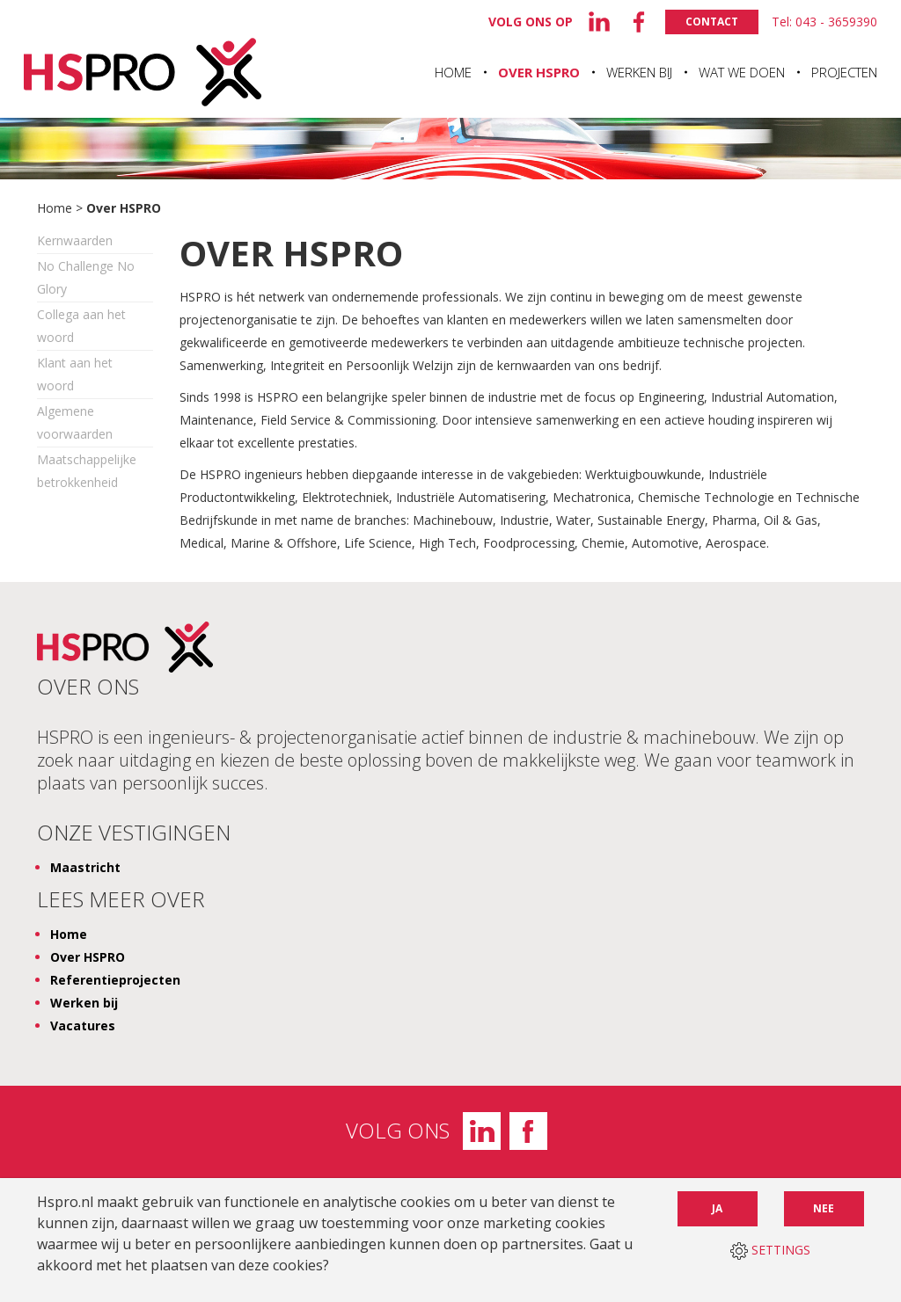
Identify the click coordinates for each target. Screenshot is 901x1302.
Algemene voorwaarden (75, 422)
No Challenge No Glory (86, 277)
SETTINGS (770, 1250)
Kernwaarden (75, 240)
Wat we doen (742, 72)
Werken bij (639, 72)
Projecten (844, 72)
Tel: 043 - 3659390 (824, 21)
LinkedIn (482, 1131)
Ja (717, 1208)
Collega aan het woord (81, 326)
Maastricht (85, 867)
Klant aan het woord (75, 374)
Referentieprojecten (115, 979)
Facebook (528, 1131)
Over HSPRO (539, 72)
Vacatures (82, 1025)
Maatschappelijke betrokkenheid (86, 471)
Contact (711, 21)
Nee (823, 1208)
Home (453, 72)
